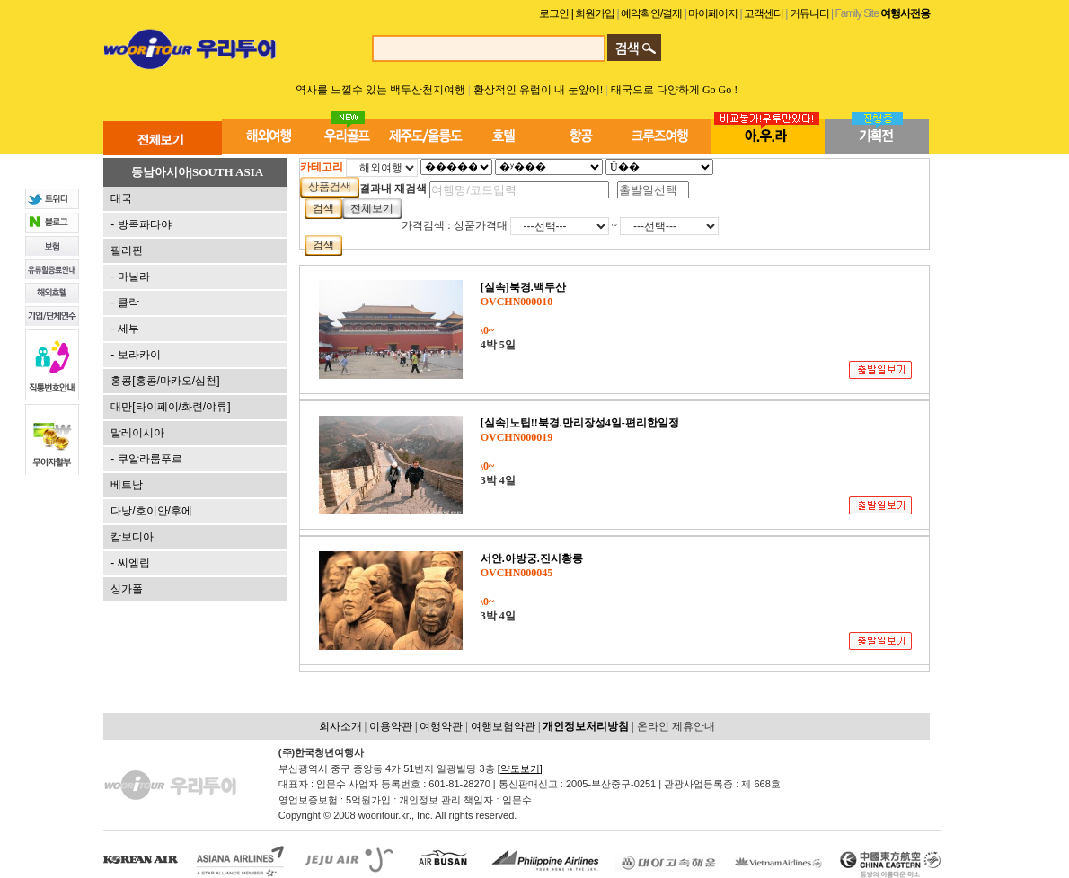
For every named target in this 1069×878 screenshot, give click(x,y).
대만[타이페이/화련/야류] (170, 406)
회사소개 (340, 726)
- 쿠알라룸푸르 (145, 458)
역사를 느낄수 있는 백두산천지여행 (380, 89)
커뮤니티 (809, 13)
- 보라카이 (135, 354)
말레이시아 (137, 432)
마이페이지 (713, 13)
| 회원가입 (594, 13)
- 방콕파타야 (140, 224)
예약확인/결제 (651, 13)
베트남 (126, 485)
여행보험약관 (503, 726)
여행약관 (441, 726)
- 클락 (124, 302)
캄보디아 (132, 537)
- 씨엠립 (129, 563)
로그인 (554, 13)
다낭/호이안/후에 (151, 511)
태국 (121, 198)
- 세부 (124, 328)
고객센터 (763, 13)
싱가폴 (126, 589)
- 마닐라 (129, 276)
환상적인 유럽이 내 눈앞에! (539, 89)
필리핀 (126, 250)
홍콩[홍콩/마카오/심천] (164, 380)
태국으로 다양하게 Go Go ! (674, 89)
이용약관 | (394, 726)
